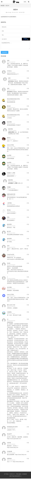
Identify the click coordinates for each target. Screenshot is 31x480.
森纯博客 (9, 225)
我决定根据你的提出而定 (13, 100)
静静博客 (10, 130)
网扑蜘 (9, 211)
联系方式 (12, 475)
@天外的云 (11, 82)
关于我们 (6, 475)
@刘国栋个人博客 (12, 184)
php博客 (9, 156)
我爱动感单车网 (11, 195)
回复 (28, 62)
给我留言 (24, 475)
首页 (3, 5)
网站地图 (18, 475)
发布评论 (4, 53)
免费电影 (9, 460)
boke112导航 (10, 146)
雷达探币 (9, 435)
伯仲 (8, 247)
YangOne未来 (10, 256)
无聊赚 (9, 188)
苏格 (8, 218)
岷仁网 (9, 233)
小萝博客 (9, 204)
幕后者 (9, 107)
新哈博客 (9, 123)
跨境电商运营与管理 (12, 428)
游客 (8, 62)
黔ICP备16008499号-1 (15, 477)
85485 (8, 264)
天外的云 (9, 72)
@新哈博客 (11, 133)
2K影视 (9, 444)
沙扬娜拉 (9, 313)
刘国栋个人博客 (11, 174)
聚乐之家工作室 (11, 306)
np (7, 320)
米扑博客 (9, 288)
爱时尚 (9, 139)
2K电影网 (9, 453)
